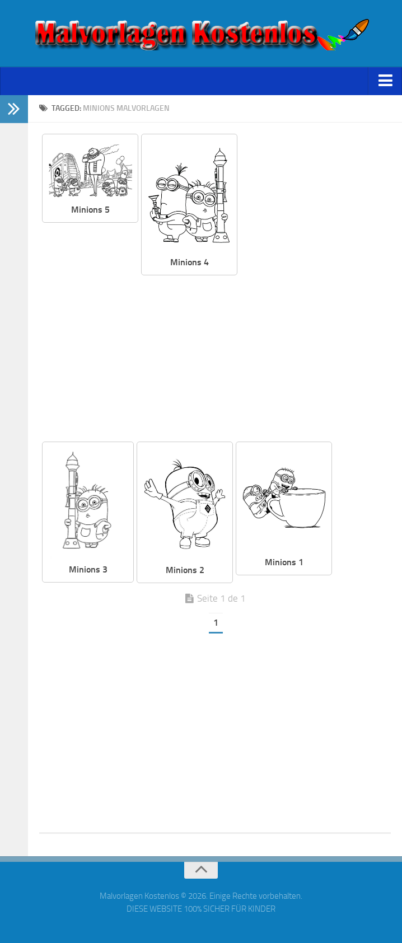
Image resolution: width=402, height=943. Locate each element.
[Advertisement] (215, 359)
